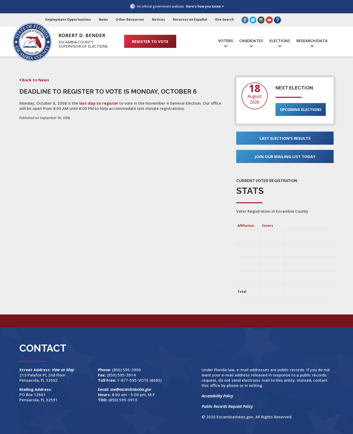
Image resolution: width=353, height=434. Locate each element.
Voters (225, 40)
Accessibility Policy (217, 395)
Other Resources (130, 19)
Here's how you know (203, 6)
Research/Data (312, 40)
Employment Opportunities (68, 19)
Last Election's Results (285, 138)
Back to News (35, 79)
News (103, 19)
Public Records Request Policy (227, 406)
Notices (158, 19)
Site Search (224, 19)
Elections (279, 40)
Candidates (251, 40)
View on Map (63, 369)
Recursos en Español (190, 19)
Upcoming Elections (300, 109)
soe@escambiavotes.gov (130, 389)
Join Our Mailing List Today (285, 156)
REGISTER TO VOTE (150, 41)
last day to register (98, 103)
